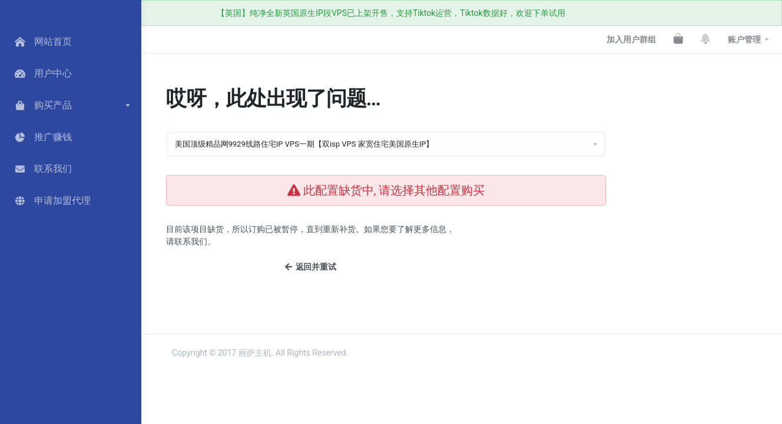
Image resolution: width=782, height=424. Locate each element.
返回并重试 (310, 266)
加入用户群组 (631, 39)
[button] (70, 105)
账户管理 (744, 39)
